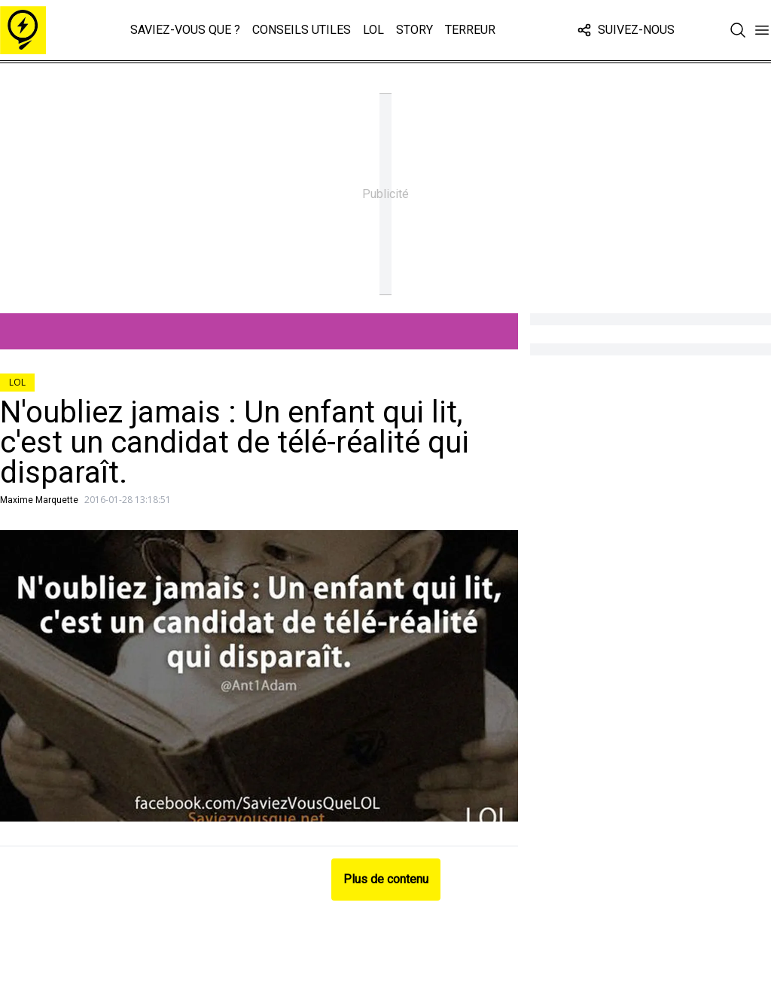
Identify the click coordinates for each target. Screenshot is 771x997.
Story (414, 30)
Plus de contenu (385, 879)
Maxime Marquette (39, 500)
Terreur (470, 30)
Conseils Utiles (301, 30)
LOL (373, 30)
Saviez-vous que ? (185, 30)
